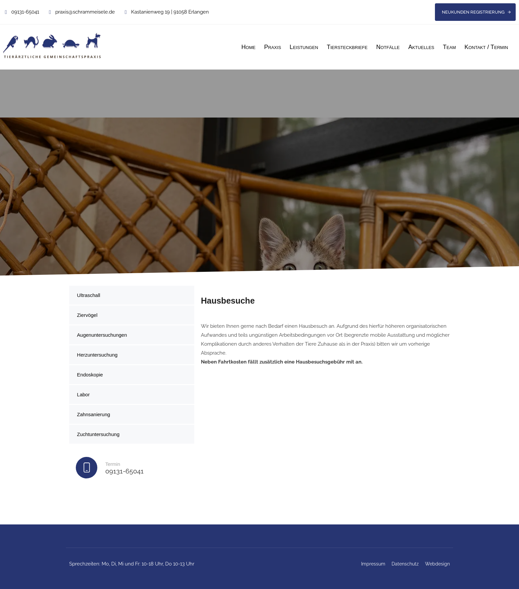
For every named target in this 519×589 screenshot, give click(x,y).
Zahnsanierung (93, 414)
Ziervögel (87, 315)
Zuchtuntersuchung (98, 434)
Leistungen (304, 47)
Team (449, 47)
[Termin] (132, 469)
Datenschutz (405, 563)
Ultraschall (88, 295)
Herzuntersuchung (97, 355)
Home (248, 47)
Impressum (373, 563)
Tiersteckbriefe (347, 47)
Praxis (272, 47)
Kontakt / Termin (486, 47)
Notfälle (388, 47)
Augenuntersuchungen (102, 335)
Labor (83, 394)
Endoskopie (90, 374)
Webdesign (437, 563)
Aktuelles (421, 47)
